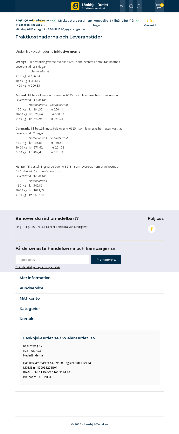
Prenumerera (106, 261)
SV (121, 6)
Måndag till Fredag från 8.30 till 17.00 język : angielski (50, 26)
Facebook (152, 230)
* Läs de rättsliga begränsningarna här (37, 269)
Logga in (139, 6)
